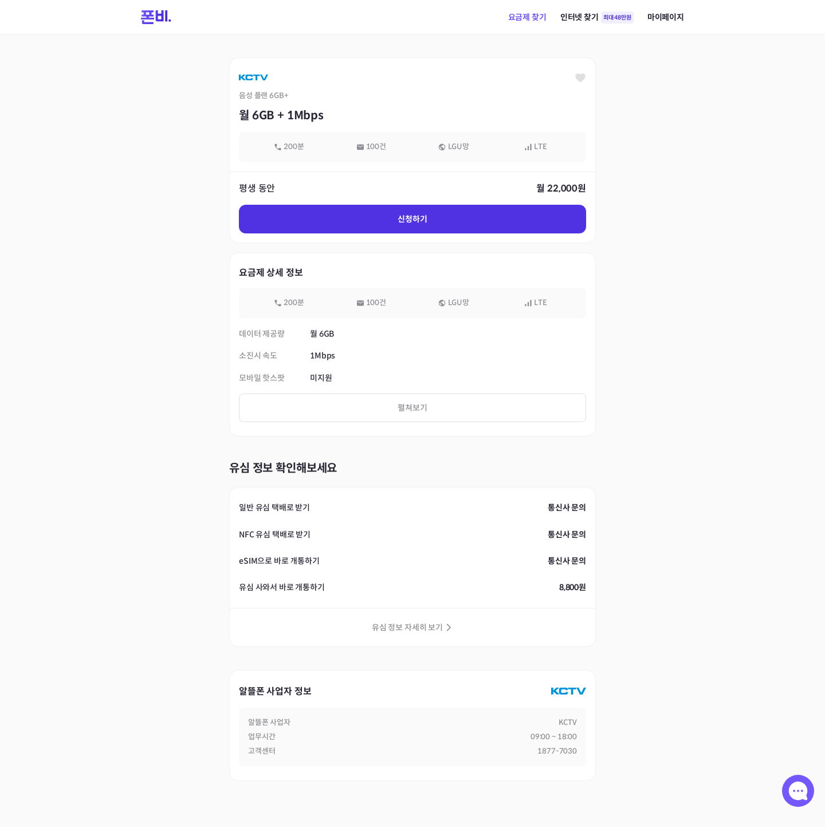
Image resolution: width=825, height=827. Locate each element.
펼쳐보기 (412, 408)
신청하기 (412, 219)
